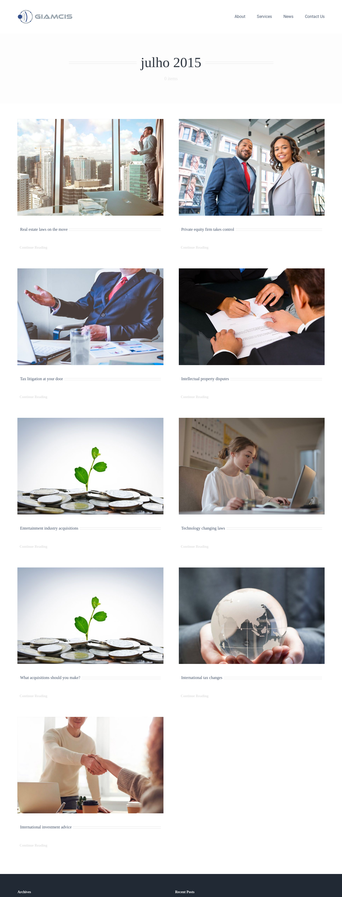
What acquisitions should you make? (50, 677)
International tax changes (202, 677)
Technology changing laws (203, 528)
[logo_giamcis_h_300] (45, 11)
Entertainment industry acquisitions (49, 528)
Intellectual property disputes (205, 379)
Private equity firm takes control (207, 229)
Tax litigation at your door (41, 379)
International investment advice (46, 827)
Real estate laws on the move (44, 229)
